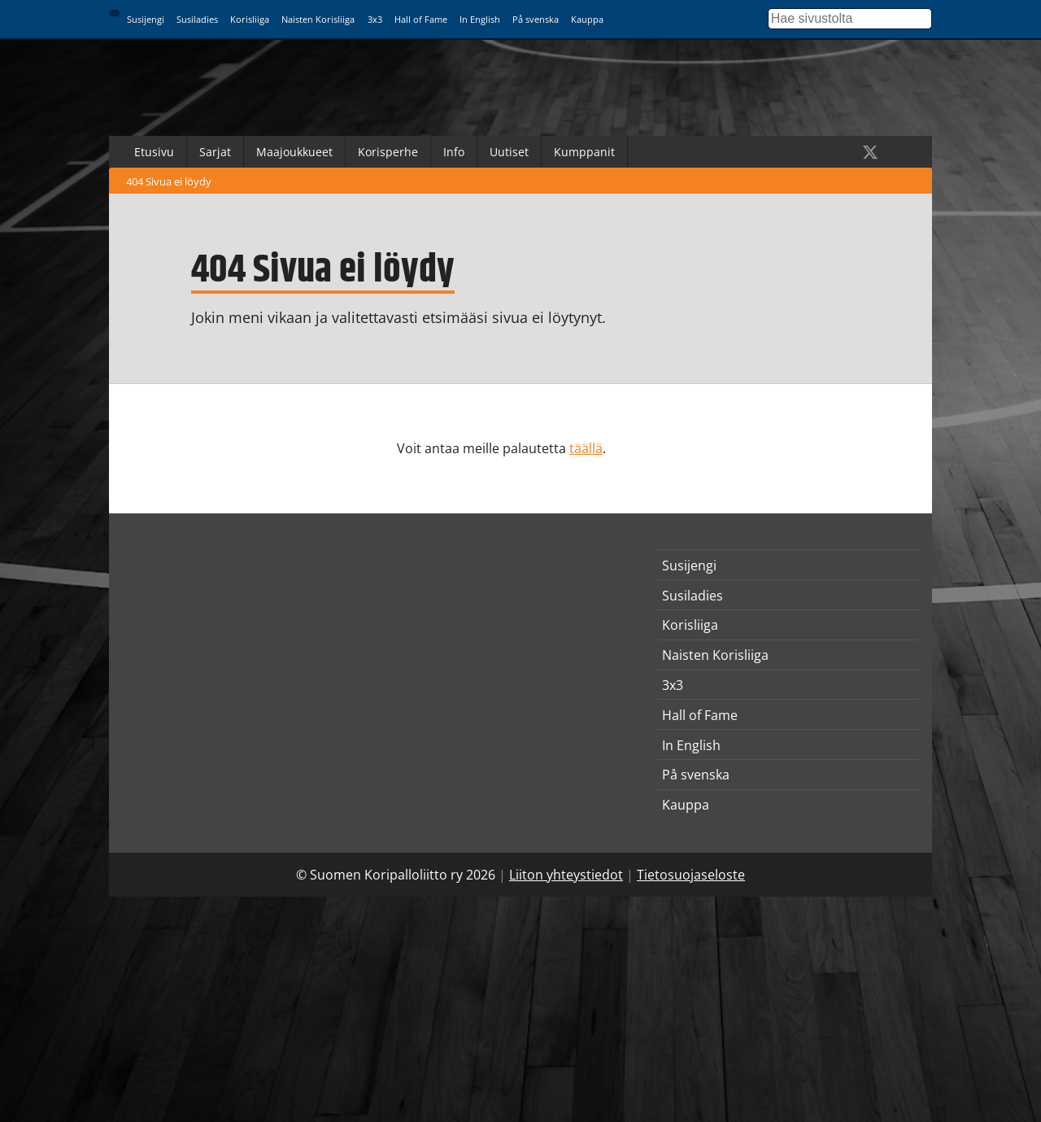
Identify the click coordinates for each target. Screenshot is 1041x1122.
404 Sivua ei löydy (168, 181)
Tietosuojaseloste (691, 875)
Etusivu (154, 151)
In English (480, 19)
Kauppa (587, 19)
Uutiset (509, 151)
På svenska (535, 19)
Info (453, 151)
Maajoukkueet (294, 151)
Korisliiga (249, 19)
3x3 (375, 19)
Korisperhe (388, 151)
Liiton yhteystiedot (566, 875)
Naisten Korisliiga (318, 19)
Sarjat (215, 151)
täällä (586, 448)
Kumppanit (584, 151)
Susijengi (145, 19)
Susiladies (197, 19)
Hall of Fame (420, 19)
